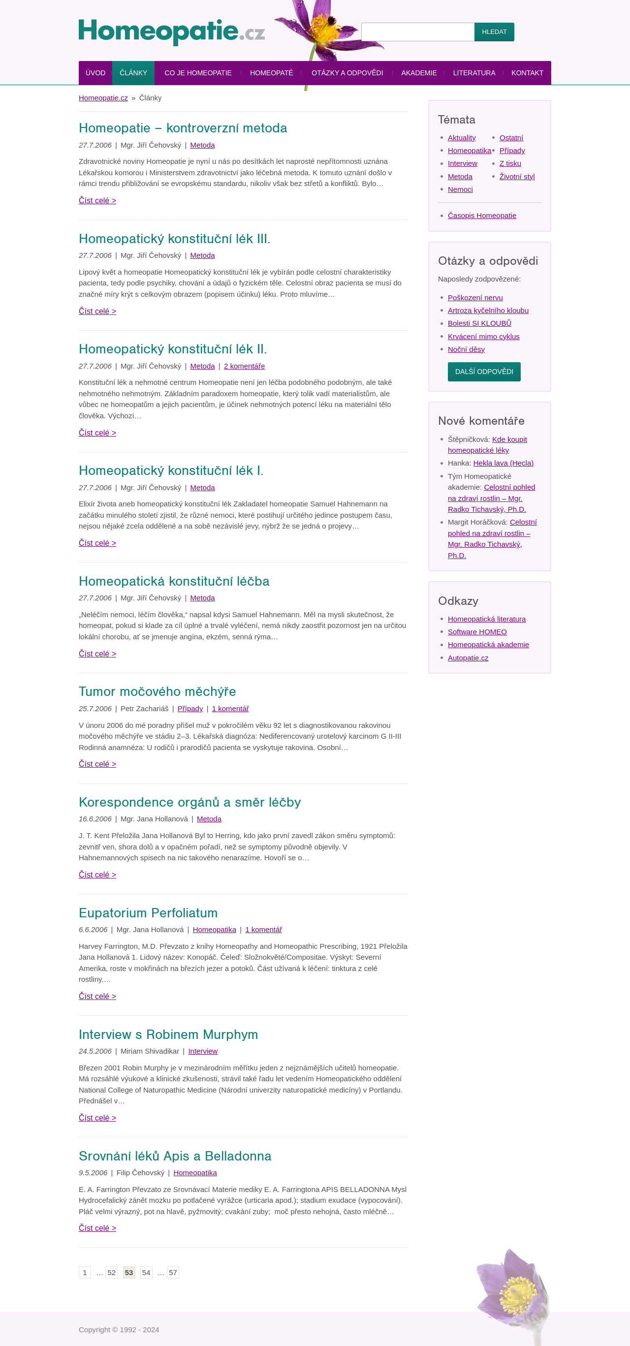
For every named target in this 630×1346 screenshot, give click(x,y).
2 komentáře (244, 366)
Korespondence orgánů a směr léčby (190, 802)
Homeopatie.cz (103, 98)
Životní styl (517, 176)
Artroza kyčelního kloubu (488, 310)
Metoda (202, 145)
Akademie (419, 73)
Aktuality (462, 137)
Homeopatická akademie (488, 644)
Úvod (95, 73)
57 (173, 1272)
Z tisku (510, 163)
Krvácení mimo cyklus (484, 336)
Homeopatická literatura (487, 619)
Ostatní (511, 137)
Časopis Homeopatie (482, 215)
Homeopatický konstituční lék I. (171, 470)
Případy (190, 708)
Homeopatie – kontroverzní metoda (183, 128)
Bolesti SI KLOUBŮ (479, 323)
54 (146, 1272)
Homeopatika (214, 929)
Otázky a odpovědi (347, 73)
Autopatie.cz (468, 658)
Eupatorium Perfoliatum (148, 913)
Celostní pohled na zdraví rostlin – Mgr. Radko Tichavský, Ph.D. (492, 498)
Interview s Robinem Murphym (168, 1034)
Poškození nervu (475, 297)
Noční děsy (466, 349)
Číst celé (94, 200)
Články (133, 73)
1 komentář (230, 708)
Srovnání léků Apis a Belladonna (175, 1156)
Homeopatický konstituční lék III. (175, 238)
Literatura (474, 73)
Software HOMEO (477, 631)
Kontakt (527, 73)
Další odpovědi (484, 372)
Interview (203, 1051)
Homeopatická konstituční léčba (174, 581)
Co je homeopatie (198, 73)
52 (112, 1272)
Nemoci (460, 189)
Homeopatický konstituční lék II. (173, 349)
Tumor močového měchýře (157, 691)
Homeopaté (271, 73)
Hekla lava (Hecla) (503, 463)
